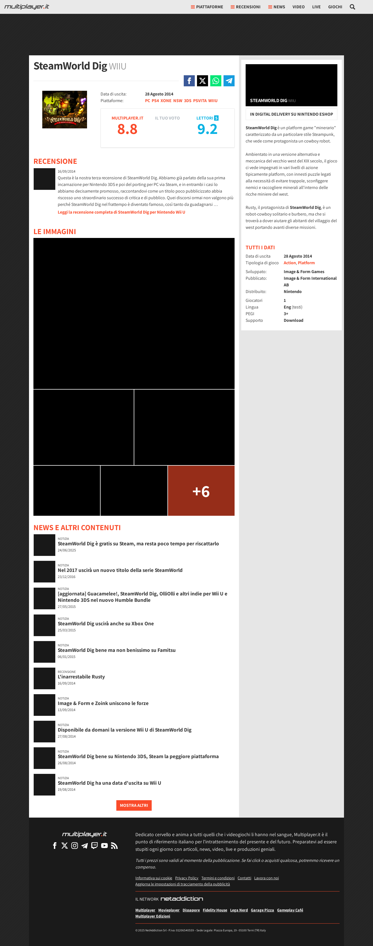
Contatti (244, 877)
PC (147, 100)
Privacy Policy (186, 877)
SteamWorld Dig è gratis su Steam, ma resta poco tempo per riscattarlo (138, 543)
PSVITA (200, 100)
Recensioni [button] (246, 7)
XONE (166, 100)
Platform (306, 263)
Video (299, 7)
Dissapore (191, 910)
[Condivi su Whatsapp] (215, 80)
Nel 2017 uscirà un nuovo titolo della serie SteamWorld (120, 570)
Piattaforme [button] (207, 7)
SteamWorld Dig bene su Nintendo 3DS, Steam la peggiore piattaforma (138, 756)
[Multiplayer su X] (64, 845)
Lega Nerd (239, 910)
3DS (187, 100)
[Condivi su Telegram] (229, 80)
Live (316, 7)
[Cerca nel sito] (352, 7)
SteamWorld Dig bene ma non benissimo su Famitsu (117, 650)
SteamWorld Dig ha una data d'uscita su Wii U (109, 782)
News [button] (276, 7)
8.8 (127, 128)
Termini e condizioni (218, 877)
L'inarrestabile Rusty (81, 676)
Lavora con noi (266, 877)
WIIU (213, 100)
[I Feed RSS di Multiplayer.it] (114, 845)
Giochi (335, 7)
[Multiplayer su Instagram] (74, 845)
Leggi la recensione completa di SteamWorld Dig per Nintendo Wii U (121, 212)
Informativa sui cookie (153, 877)
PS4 (155, 100)
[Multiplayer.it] (26, 7)
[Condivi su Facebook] (189, 80)
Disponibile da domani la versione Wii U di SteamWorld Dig (124, 729)
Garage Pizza (262, 910)
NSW (177, 100)
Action (290, 263)
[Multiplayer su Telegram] (84, 845)
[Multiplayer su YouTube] (104, 845)
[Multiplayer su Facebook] (54, 845)
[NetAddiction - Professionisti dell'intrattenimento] (182, 899)
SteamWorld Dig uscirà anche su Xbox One (106, 623)
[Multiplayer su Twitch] (94, 845)
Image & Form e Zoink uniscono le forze (103, 703)
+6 (201, 491)
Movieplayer (169, 910)
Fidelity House (215, 910)
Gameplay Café (290, 910)
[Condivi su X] (202, 80)
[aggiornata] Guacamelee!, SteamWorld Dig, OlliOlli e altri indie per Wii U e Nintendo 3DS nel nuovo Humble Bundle (142, 596)
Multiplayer (145, 910)
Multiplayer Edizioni (152, 916)
